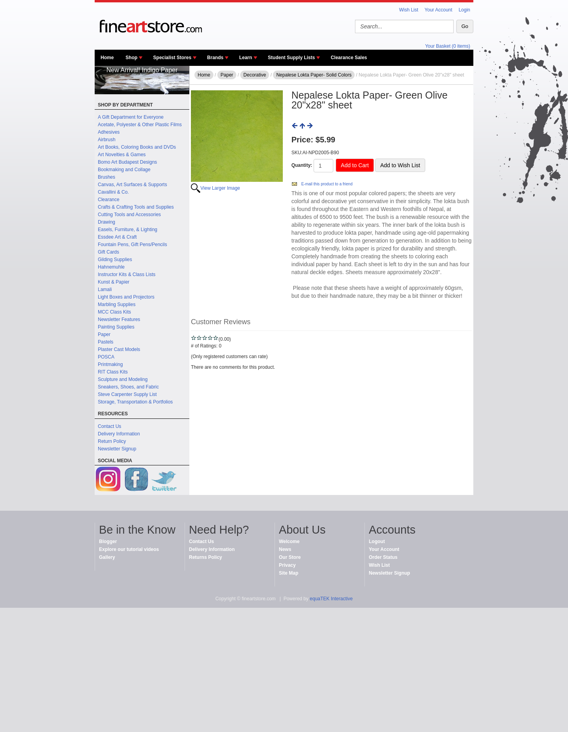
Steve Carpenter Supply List (127, 394)
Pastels (105, 342)
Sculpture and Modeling (123, 379)
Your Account (438, 10)
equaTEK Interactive (331, 598)
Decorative (254, 75)
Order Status (383, 557)
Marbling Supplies (116, 304)
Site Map (288, 573)
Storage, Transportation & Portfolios (135, 402)
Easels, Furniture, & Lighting (127, 229)
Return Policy (112, 441)
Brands (215, 57)
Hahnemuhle (111, 267)
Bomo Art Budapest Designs (127, 162)
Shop (131, 57)
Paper (104, 334)
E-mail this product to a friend (327, 184)
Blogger (108, 541)
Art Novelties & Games (122, 154)
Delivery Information (119, 434)
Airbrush (107, 139)
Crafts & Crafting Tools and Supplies (136, 207)
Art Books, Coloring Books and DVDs (137, 147)
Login (464, 10)
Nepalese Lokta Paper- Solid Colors (313, 75)
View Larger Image (220, 188)
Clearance (109, 199)
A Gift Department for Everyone (131, 117)
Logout (377, 541)
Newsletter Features (119, 319)
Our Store (290, 557)
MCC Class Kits (114, 312)
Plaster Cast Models (119, 349)
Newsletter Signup (117, 449)
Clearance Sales (349, 57)
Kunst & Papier (113, 282)
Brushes (106, 177)
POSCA (106, 357)
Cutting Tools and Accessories (129, 214)
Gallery (107, 557)
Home (107, 57)
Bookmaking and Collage (124, 169)
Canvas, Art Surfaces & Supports (132, 184)
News (285, 549)
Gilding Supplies (115, 259)
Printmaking (110, 364)
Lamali (105, 289)
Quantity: (301, 165)
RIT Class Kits (113, 372)
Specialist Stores (172, 57)
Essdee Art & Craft (117, 237)
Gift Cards (108, 252)
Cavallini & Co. (113, 192)
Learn (245, 57)
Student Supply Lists (291, 57)
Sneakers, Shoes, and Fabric (128, 387)
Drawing (106, 222)
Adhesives (109, 132)
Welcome (289, 541)
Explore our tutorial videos (129, 549)
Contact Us (109, 426)
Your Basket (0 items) (447, 46)
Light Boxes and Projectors (126, 297)
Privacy (287, 565)
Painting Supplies (116, 327)
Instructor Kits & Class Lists (126, 274)
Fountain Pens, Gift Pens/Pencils (132, 244)
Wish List (409, 10)
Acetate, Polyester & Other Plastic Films (140, 124)
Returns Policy (205, 557)
